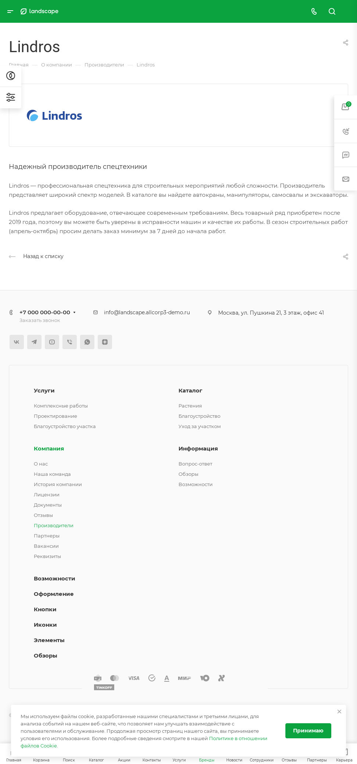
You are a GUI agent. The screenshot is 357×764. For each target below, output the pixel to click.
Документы (48, 505)
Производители (53, 525)
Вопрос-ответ (195, 464)
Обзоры (188, 474)
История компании (58, 484)
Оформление (54, 593)
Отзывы (43, 515)
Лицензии (47, 494)
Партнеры (47, 536)
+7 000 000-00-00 (44, 312)
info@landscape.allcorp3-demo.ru (147, 312)
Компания (49, 448)
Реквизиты (47, 556)
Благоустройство (199, 416)
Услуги (44, 390)
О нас (41, 464)
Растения (190, 406)
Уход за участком (199, 426)
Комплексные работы (61, 406)
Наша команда (52, 474)
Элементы (49, 640)
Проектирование (55, 416)
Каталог (190, 390)
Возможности (195, 484)
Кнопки (45, 609)
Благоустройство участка (65, 426)
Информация (198, 448)
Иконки (45, 624)
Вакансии (46, 546)
